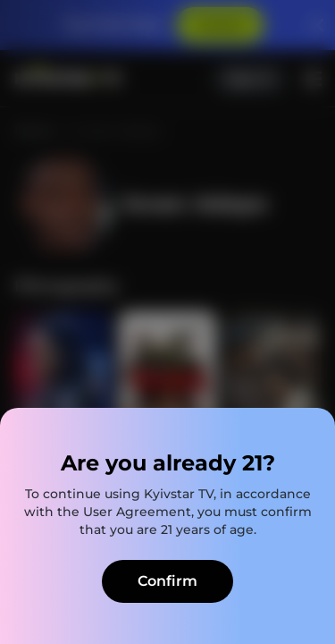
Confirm (167, 580)
